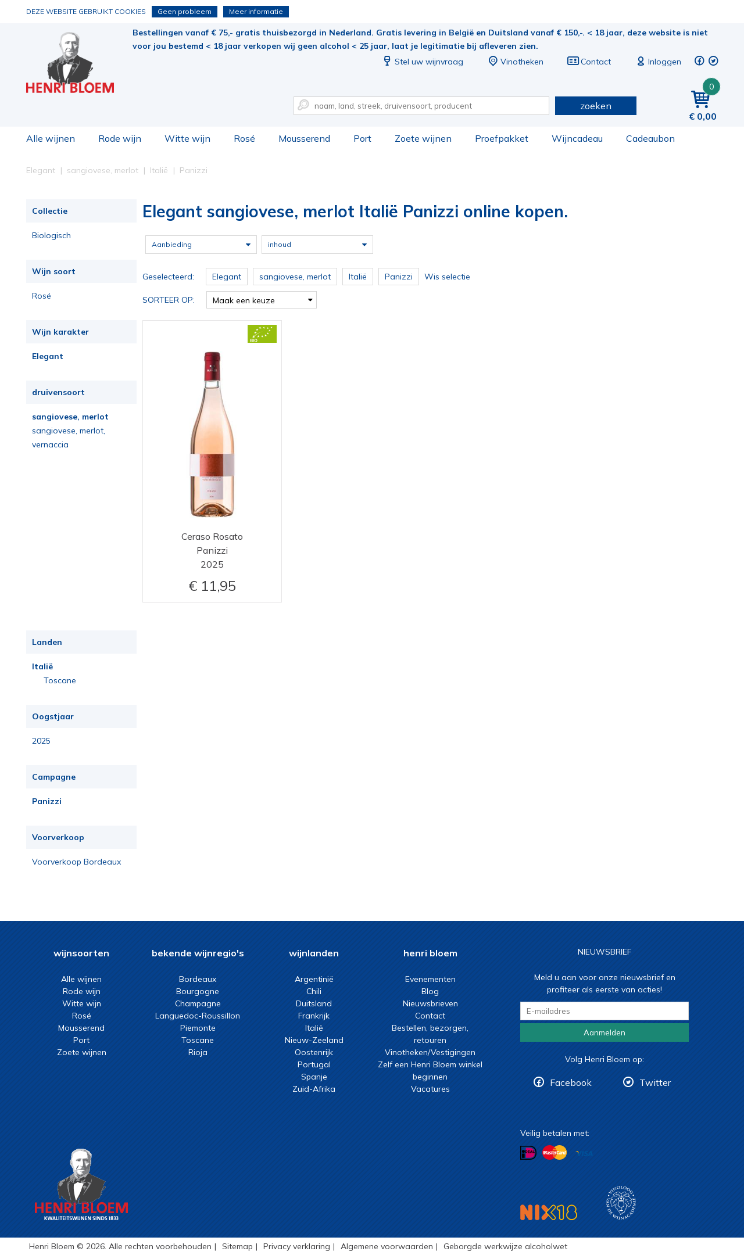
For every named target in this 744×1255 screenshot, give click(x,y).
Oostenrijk (314, 1052)
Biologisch (51, 235)
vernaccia (50, 444)
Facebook (571, 1082)
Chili (313, 991)
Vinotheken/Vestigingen (430, 1052)
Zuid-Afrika (313, 1089)
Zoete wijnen (423, 138)
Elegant (47, 356)
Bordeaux (197, 979)
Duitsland (314, 1003)
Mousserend (304, 138)
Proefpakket (501, 138)
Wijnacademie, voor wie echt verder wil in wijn (621, 1203)
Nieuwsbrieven (430, 1003)
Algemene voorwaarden (387, 1246)
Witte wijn (187, 138)
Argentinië (314, 979)
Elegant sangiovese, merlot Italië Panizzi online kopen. (78, 64)
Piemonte (198, 1028)
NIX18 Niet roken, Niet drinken (548, 1212)
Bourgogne (197, 991)
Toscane (60, 680)
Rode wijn (119, 138)
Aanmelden (604, 1032)
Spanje (314, 1076)
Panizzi (47, 801)
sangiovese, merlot (70, 416)
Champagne (198, 1003)
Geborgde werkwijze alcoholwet (505, 1246)
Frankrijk (314, 1015)
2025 (41, 741)
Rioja (198, 1052)
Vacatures (430, 1089)
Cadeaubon (650, 138)
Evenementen (430, 979)
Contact (589, 61)
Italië (42, 666)
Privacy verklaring (296, 1246)
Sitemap (237, 1246)
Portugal (314, 1064)
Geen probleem (185, 11)
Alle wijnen (50, 138)
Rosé (244, 138)
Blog (430, 991)
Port (362, 138)
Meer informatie (256, 11)
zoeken (595, 106)
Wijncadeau (577, 138)
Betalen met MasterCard (554, 1152)
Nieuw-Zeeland (314, 1040)
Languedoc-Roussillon (197, 1015)
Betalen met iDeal (528, 1153)
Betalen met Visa (584, 1153)
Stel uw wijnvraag (422, 61)
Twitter (655, 1082)
